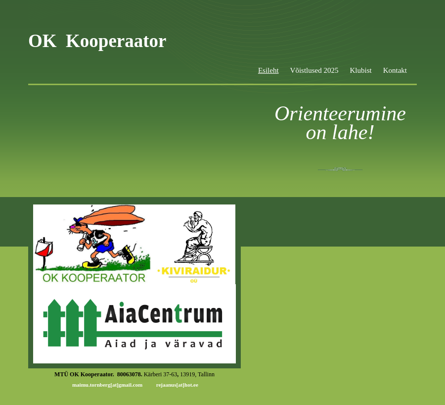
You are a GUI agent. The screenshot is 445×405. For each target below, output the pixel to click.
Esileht (268, 70)
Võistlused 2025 (314, 70)
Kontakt (395, 70)
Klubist (360, 70)
